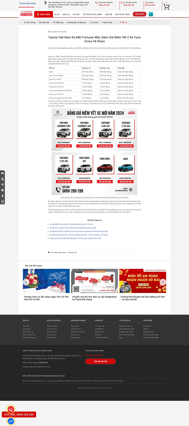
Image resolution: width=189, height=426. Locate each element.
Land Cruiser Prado (101, 337)
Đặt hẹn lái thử (100, 361)
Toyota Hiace (51, 337)
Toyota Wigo (75, 337)
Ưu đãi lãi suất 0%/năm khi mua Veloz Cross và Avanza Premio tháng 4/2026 (79, 231)
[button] (26, 282)
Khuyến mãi (147, 326)
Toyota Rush (99, 329)
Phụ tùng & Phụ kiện (29, 337)
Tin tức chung (29, 22)
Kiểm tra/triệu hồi (29, 334)
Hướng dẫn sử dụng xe (76, 22)
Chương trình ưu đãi (126, 332)
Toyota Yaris (75, 334)
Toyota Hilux (51, 334)
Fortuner (98, 334)
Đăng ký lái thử (148, 332)
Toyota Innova (52, 329)
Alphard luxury (52, 326)
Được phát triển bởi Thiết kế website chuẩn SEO (94, 388)
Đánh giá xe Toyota (125, 326)
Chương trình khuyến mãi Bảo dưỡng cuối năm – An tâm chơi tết (143, 298)
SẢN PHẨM (43, 14)
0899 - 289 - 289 (95, 355)
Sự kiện (145, 329)
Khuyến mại (44, 22)
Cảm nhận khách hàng (126, 334)
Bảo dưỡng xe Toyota (126, 329)
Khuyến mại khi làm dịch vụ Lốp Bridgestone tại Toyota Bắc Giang (94, 298)
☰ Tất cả (123, 22)
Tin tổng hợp (58, 22)
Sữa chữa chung (28, 332)
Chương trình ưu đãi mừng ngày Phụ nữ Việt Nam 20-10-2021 (46, 298)
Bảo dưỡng (26, 329)
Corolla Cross (100, 326)
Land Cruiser (99, 332)
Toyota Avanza (52, 332)
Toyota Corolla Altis (78, 332)
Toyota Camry (76, 329)
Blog (121, 337)
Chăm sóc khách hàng (150, 334)
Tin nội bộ (94, 22)
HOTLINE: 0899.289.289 (19, 414)
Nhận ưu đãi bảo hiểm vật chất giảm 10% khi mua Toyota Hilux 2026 (75, 238)
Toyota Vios (75, 326)
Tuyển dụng (107, 22)
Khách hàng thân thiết (151, 337)
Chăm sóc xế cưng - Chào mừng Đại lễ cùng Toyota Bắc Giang (73, 228)
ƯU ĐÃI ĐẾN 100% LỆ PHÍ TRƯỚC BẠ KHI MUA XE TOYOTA (71, 224)
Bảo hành (26, 326)
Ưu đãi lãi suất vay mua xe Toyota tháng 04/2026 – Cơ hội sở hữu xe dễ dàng (79, 235)
